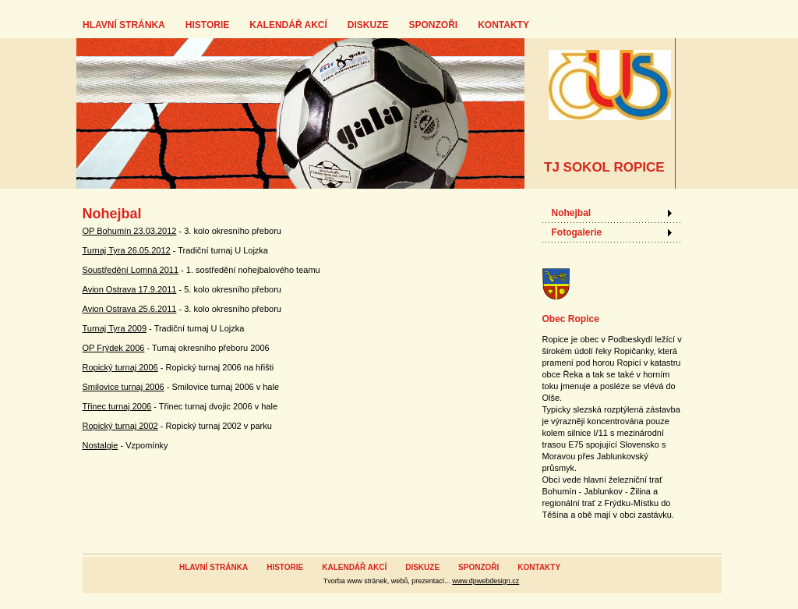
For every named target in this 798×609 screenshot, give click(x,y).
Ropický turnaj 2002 (120, 425)
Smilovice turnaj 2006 (123, 386)
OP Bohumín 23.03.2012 (130, 230)
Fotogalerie (577, 232)
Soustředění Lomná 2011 (131, 269)
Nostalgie (100, 445)
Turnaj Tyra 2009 (115, 328)
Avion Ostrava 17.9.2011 (130, 289)
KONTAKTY (503, 24)
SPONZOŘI (432, 24)
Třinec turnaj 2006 (117, 406)
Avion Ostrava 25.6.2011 (130, 308)
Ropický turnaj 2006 (120, 367)
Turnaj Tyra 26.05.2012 (127, 250)
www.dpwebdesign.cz (485, 581)
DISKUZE (368, 24)
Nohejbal (571, 212)
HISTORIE (207, 24)
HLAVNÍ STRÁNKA (124, 24)
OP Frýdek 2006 (114, 347)
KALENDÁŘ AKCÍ (288, 24)
